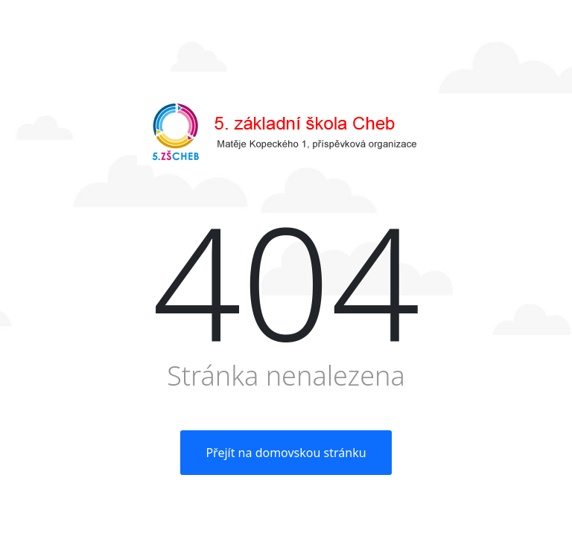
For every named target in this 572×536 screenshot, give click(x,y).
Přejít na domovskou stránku (286, 452)
